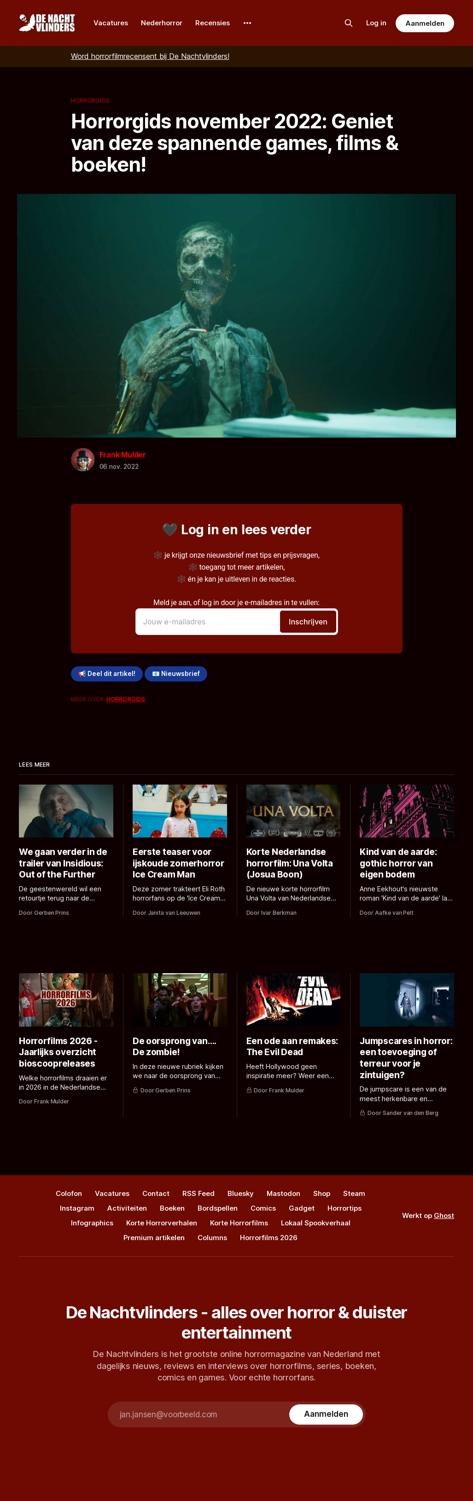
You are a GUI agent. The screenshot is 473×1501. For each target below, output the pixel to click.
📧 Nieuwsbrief (176, 673)
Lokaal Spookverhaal (315, 1222)
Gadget (302, 1208)
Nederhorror (161, 22)
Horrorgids (90, 100)
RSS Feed (198, 1193)
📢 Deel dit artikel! (106, 673)
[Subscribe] (325, 1414)
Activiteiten (127, 1208)
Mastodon (283, 1193)
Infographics (92, 1222)
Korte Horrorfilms (239, 1222)
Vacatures (110, 22)
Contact (155, 1193)
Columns (212, 1237)
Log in (376, 22)
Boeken (172, 1208)
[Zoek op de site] (348, 23)
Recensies (212, 22)
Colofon (69, 1193)
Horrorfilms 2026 (269, 1237)
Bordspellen (218, 1208)
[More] (247, 23)
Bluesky (241, 1193)
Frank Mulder (122, 454)
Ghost (444, 1215)
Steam (354, 1193)
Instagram (77, 1208)
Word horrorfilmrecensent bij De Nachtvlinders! (150, 56)
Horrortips (344, 1208)
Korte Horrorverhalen (161, 1222)
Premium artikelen (154, 1237)
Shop (321, 1193)
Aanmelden (424, 23)
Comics (263, 1208)
